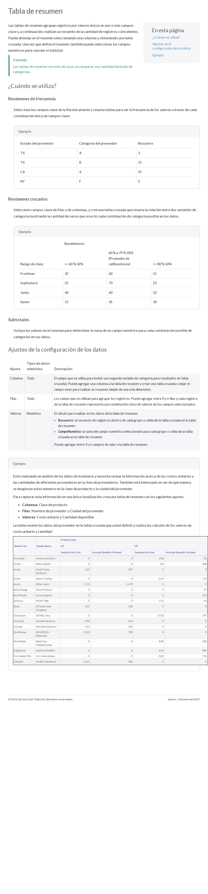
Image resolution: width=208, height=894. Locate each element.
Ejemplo (158, 55)
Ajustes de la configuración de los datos (171, 46)
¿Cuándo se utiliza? (166, 37)
